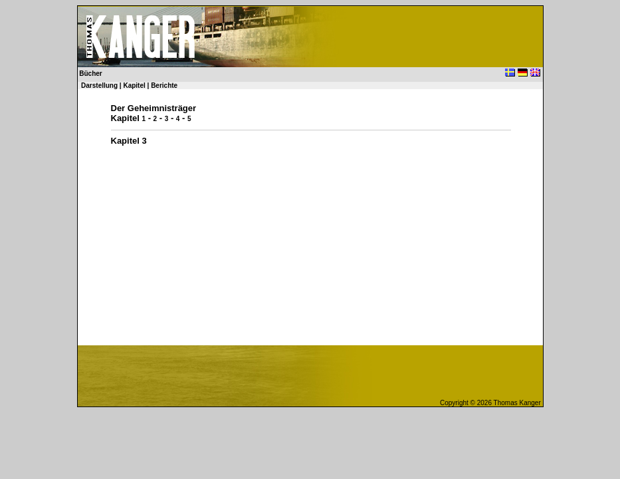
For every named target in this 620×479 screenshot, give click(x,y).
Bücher (90, 73)
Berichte (164, 85)
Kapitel (134, 85)
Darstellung (99, 85)
